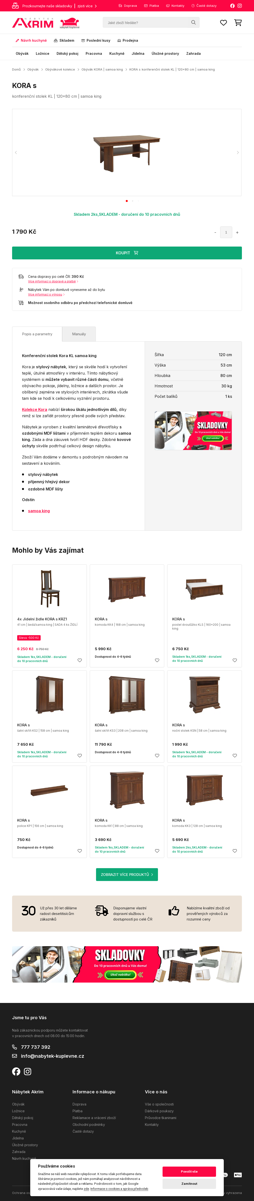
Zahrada (193, 53)
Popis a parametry (37, 334)
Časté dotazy (204, 6)
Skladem (64, 40)
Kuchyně (116, 53)
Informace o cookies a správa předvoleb (119, 1189)
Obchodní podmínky (89, 1124)
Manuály (79, 334)
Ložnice (42, 53)
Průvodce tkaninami (160, 1118)
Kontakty (175, 6)
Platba (151, 6)
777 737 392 (35, 1047)
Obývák (22, 53)
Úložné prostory (165, 53)
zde (86, 1189)
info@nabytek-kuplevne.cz (52, 1056)
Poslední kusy (96, 40)
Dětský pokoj (67, 53)
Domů (16, 69)
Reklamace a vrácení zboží (94, 1118)
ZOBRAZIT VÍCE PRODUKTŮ (127, 874)
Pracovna (94, 53)
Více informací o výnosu (46, 294)
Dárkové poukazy (159, 1111)
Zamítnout (189, 1183)
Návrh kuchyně (31, 40)
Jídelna (138, 53)
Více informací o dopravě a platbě (53, 281)
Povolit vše (189, 1171)
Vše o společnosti (159, 1104)
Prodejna (128, 40)
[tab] (127, 201)
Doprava (128, 6)
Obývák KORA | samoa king (102, 69)
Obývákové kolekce (60, 69)
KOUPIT (127, 252)
